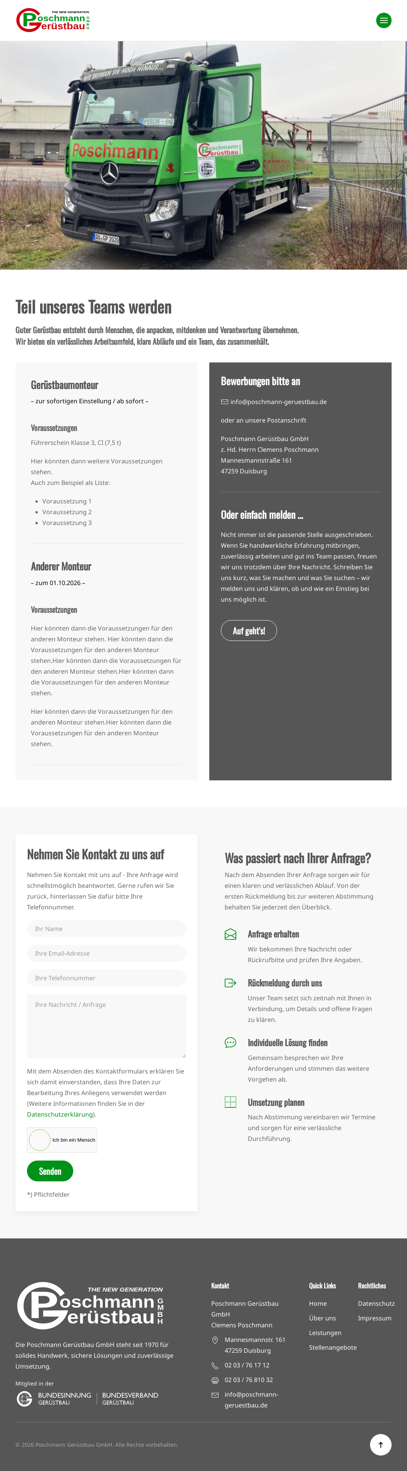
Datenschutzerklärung (60, 1114)
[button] (384, 20)
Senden (50, 1171)
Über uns (322, 1318)
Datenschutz (376, 1303)
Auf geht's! (249, 630)
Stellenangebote (333, 1347)
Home (318, 1303)
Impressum (375, 1318)
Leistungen (325, 1332)
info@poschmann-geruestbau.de (278, 402)
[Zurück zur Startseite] (53, 20)
